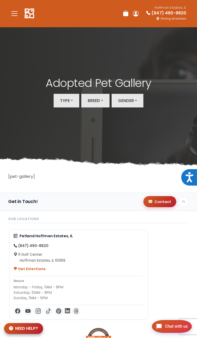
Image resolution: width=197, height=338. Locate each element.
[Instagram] (38, 311)
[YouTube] (28, 311)
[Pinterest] (59, 311)
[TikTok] (48, 311)
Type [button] (65, 101)
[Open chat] (169, 326)
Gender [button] (126, 101)
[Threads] (76, 311)
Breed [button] (94, 101)
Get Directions (30, 268)
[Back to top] (184, 202)
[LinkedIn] (67, 311)
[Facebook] (18, 311)
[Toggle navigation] (14, 13)
